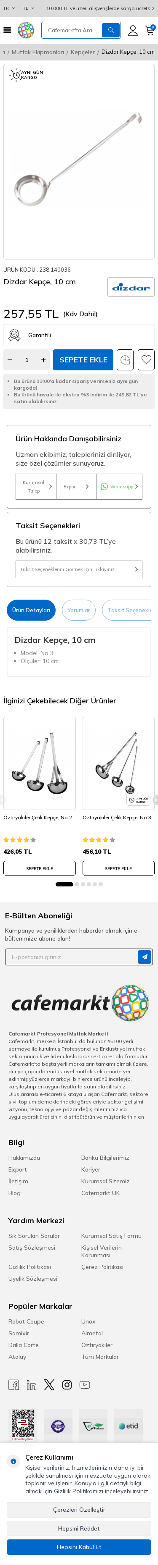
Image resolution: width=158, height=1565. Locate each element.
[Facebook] (13, 1385)
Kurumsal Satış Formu (111, 1236)
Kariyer (90, 1169)
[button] (64, 884)
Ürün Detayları (31, 610)
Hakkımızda (24, 1157)
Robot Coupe (26, 1321)
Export (76, 486)
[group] (79, 161)
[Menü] (7, 30)
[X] (49, 1385)
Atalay (17, 1357)
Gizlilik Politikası (29, 1267)
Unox (88, 1321)
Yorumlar (78, 610)
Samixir (18, 1333)
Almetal (92, 1333)
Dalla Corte (23, 1345)
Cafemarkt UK (100, 1193)
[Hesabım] (133, 30)
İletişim (18, 1181)
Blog (14, 1193)
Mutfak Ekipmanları (38, 52)
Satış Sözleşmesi (31, 1247)
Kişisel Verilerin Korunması (101, 1251)
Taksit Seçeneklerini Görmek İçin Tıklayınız (79, 569)
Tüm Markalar (100, 1357)
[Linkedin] (31, 1385)
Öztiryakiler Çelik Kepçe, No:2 (37, 817)
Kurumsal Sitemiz (105, 1181)
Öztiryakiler (96, 1345)
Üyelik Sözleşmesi (32, 1278)
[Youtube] (84, 1385)
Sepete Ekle (83, 359)
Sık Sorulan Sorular (34, 1236)
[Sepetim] (150, 30)
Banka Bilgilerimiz (105, 1157)
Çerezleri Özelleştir (79, 1509)
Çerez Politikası (102, 1267)
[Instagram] (67, 1385)
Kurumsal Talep (37, 487)
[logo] (26, 30)
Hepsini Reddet (79, 1528)
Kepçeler (83, 52)
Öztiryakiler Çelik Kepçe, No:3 (117, 817)
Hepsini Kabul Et (79, 1547)
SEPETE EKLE (39, 868)
